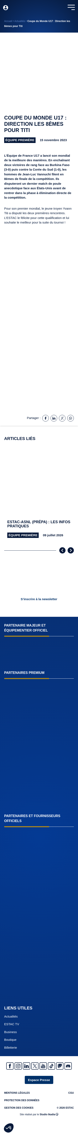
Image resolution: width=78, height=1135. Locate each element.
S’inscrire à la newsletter (39, 599)
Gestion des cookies (18, 1107)
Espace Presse (39, 1080)
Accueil (8, 21)
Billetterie (10, 1047)
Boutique (10, 1039)
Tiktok (51, 1066)
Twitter (35, 1066)
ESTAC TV (11, 1024)
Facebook (10, 1066)
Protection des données (21, 1100)
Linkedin (26, 1066)
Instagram (18, 1066)
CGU (71, 1092)
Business (10, 1032)
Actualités (19, 21)
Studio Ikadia (49, 1114)
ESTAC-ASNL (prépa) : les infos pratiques (38, 524)
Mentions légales (17, 1092)
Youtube (43, 1066)
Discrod (68, 1066)
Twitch (60, 1066)
